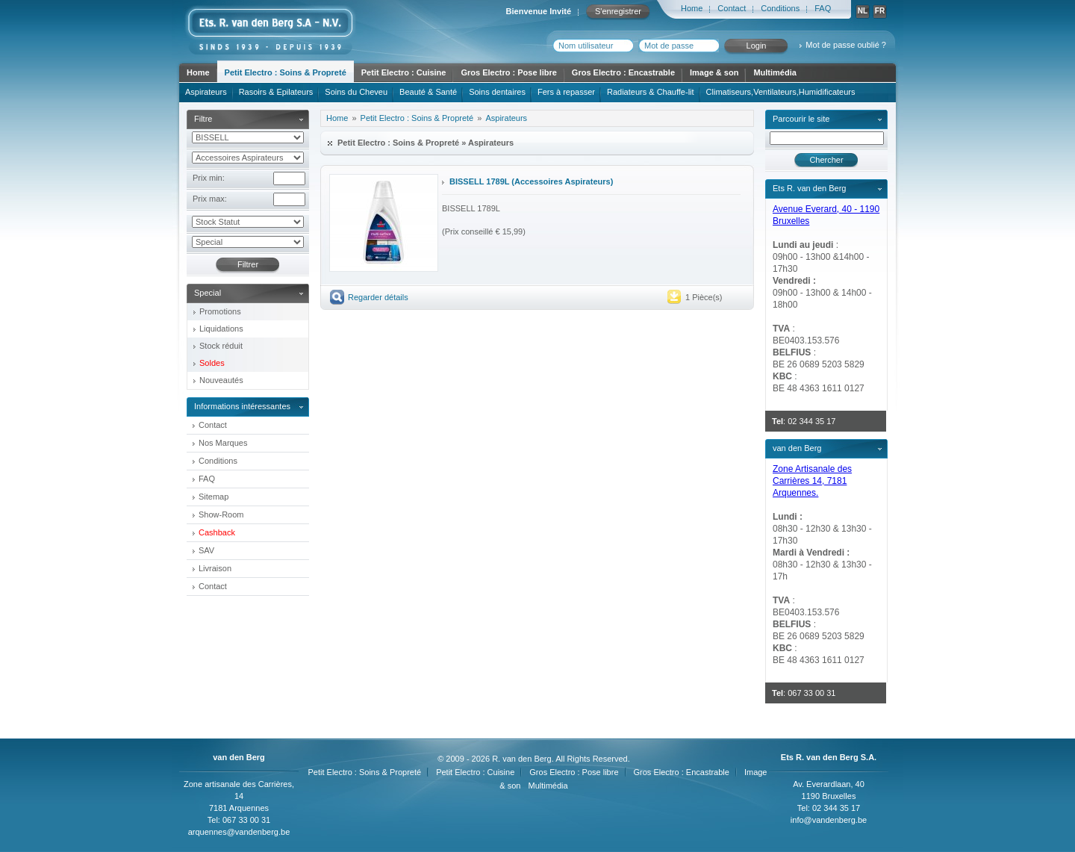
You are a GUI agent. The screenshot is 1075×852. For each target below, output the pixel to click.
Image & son (714, 72)
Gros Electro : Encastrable (623, 72)
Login (757, 45)
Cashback (217, 532)
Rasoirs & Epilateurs (276, 91)
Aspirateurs (206, 91)
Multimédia (774, 72)
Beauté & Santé (428, 91)
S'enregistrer (618, 11)
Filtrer (247, 264)
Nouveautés (221, 380)
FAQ (822, 8)
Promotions (220, 311)
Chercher (826, 159)
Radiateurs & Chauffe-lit (650, 91)
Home (691, 8)
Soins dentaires (497, 91)
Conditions (780, 8)
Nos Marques (223, 442)
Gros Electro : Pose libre (508, 72)
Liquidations (221, 328)
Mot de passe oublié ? (846, 44)
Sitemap (213, 496)
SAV (206, 550)
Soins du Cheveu (356, 91)
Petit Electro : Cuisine (403, 72)
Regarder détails (378, 297)
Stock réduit (221, 345)
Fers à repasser (566, 91)
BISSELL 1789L (479, 181)
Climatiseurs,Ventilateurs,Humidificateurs (781, 91)
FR (880, 11)
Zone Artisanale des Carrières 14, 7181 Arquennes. (812, 481)
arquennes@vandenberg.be (239, 831)
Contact (731, 8)
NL (862, 11)
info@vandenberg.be (829, 819)
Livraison (215, 568)
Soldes (212, 362)
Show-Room (221, 514)
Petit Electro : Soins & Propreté (285, 72)
